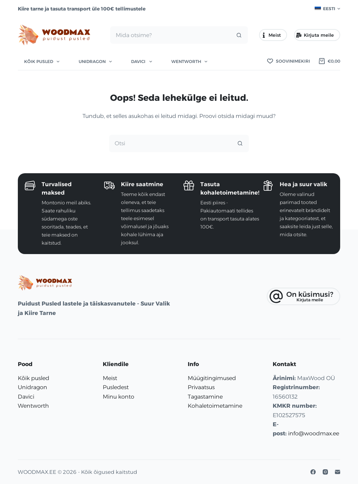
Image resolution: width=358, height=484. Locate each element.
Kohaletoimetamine (215, 405)
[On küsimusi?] (303, 296)
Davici (143, 61)
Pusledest (116, 387)
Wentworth (190, 61)
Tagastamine (205, 396)
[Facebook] (313, 472)
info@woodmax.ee (313, 433)
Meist (271, 35)
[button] (327, 8)
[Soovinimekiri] (288, 61)
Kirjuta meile (315, 35)
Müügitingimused (212, 378)
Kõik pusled (43, 61)
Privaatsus (201, 387)
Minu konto (118, 396)
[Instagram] (325, 472)
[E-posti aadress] (337, 472)
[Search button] (239, 35)
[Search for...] (170, 35)
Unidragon (97, 61)
